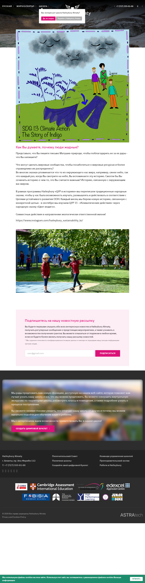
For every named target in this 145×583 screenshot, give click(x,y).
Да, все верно (48, 18)
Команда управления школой (116, 456)
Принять (136, 579)
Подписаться (108, 353)
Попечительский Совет (64, 456)
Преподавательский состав (114, 460)
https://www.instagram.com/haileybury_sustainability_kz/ (49, 220)
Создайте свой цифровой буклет (70, 465)
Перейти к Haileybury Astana (69, 18)
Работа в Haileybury (110, 465)
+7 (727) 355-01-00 (15, 465)
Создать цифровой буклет (33, 428)
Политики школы (62, 460)
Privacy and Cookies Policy (14, 517)
